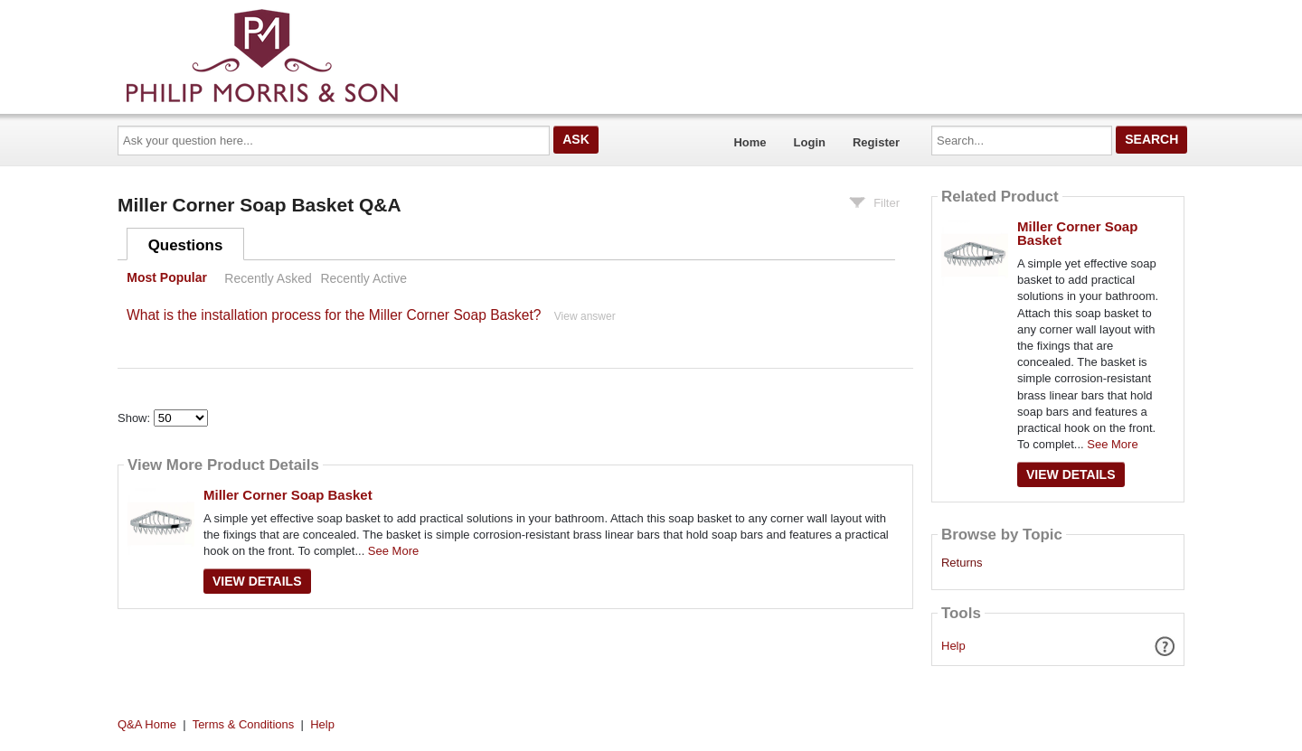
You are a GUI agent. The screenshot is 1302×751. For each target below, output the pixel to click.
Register (876, 142)
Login (810, 142)
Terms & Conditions (244, 724)
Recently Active (363, 278)
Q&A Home (147, 724)
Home (749, 142)
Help (953, 645)
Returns (962, 563)
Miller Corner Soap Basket (288, 494)
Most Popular (167, 278)
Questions (185, 245)
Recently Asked (267, 278)
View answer (585, 316)
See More (393, 551)
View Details (257, 581)
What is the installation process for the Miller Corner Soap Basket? (334, 315)
